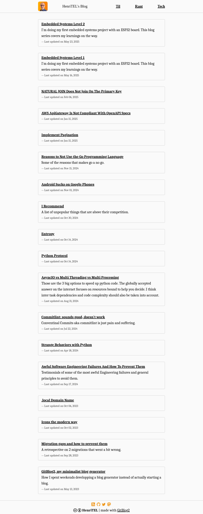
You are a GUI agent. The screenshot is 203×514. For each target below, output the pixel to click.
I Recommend (52, 206)
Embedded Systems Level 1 (62, 57)
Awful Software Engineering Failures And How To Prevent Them (93, 366)
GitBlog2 (123, 510)
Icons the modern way (59, 422)
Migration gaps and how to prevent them (74, 444)
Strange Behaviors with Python (66, 345)
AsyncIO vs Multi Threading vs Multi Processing (80, 277)
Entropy (48, 234)
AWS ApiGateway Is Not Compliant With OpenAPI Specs (85, 113)
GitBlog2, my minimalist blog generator (73, 471)
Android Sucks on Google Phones (67, 184)
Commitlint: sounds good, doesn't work (73, 317)
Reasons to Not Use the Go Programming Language (82, 156)
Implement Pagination (59, 135)
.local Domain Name (57, 400)
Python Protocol (54, 255)
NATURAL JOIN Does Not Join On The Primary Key (81, 91)
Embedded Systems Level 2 (63, 24)
